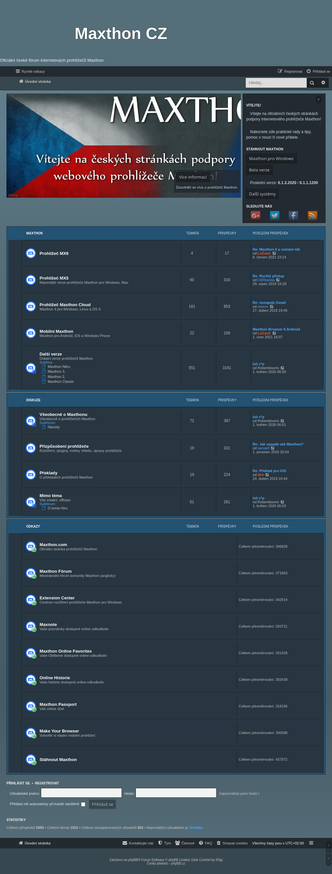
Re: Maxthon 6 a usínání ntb (276, 249)
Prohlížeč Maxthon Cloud (65, 304)
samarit (263, 448)
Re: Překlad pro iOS (269, 471)
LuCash (264, 253)
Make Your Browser (59, 731)
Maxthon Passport (58, 704)
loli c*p (258, 364)
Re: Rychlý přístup (268, 276)
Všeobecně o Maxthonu (63, 414)
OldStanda (266, 280)
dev (261, 475)
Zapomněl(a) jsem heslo (238, 793)
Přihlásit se (18, 783)
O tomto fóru (55, 508)
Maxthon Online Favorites (66, 651)
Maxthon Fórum (56, 571)
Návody (51, 427)
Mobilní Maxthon (56, 331)
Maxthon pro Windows (271, 158)
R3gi (219, 860)
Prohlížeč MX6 (54, 253)
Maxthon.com (53, 544)
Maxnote (48, 624)
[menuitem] (318, 71)
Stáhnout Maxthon (58, 759)
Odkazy (33, 526)
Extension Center (57, 597)
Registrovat (47, 783)
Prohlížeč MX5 (54, 278)
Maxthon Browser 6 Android (276, 329)
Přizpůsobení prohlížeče (64, 446)
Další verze (51, 354)
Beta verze (259, 170)
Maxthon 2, (54, 377)
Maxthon (34, 233)
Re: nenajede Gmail (269, 303)
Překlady (48, 472)
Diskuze (33, 400)
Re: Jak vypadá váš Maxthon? (278, 444)
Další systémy (262, 194)
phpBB (133, 860)
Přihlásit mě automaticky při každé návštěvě (47, 804)
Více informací (193, 177)
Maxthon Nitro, (57, 366)
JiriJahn (196, 828)
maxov (263, 306)
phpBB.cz (178, 863)
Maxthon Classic (58, 381)
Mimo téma (51, 495)
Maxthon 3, (54, 371)
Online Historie (55, 677)
